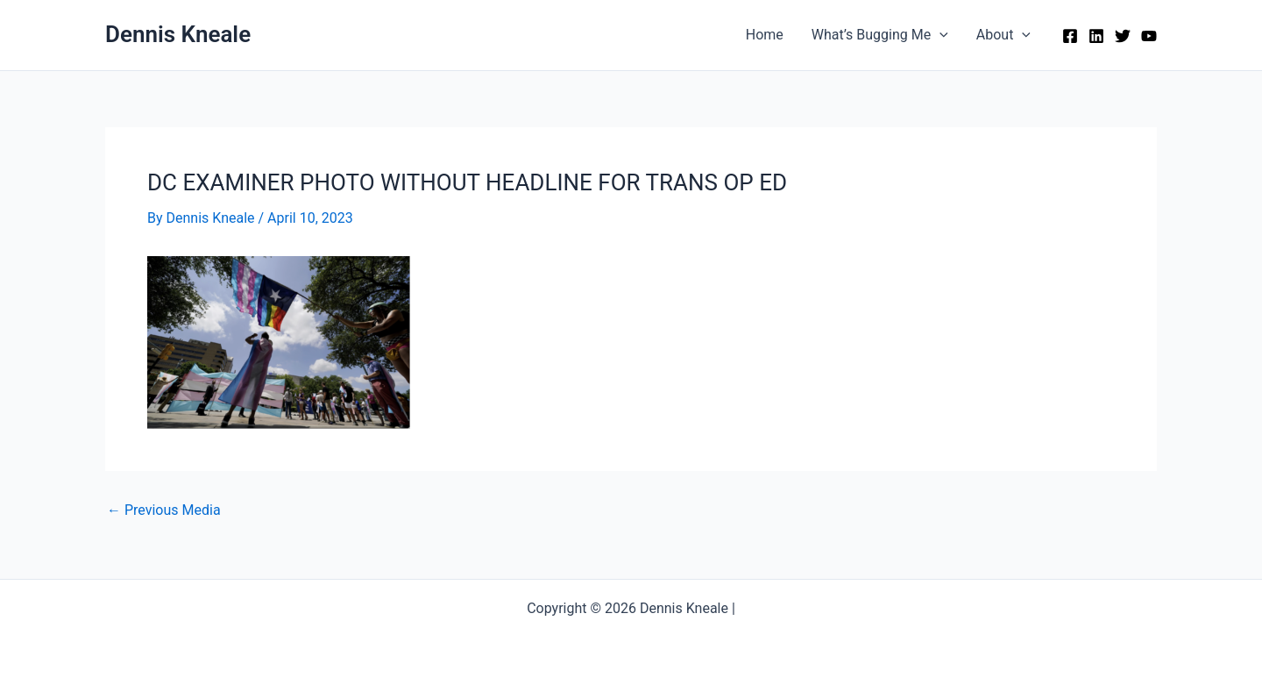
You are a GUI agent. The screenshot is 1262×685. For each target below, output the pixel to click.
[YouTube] (1149, 36)
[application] (939, 35)
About (1003, 35)
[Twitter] (1123, 36)
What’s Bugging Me (880, 35)
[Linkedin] (1096, 36)
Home (764, 34)
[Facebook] (1070, 36)
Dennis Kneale (178, 34)
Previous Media (164, 510)
